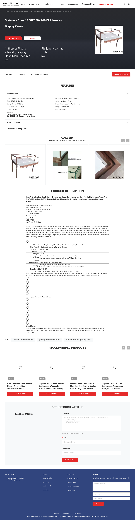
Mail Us (32, 38)
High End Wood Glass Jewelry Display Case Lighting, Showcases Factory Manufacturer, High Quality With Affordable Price (19, 388)
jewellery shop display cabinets (49, 340)
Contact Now (70, 460)
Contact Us (45, 490)
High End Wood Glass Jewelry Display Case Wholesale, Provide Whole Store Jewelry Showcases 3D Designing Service (51, 388)
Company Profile (47, 478)
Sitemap (56, 513)
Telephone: (66, 448)
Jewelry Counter (72, 482)
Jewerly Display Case (25, 11)
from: (65, 438)
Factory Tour (45, 482)
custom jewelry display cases (23, 340)
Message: (66, 413)
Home (7, 11)
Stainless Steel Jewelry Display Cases (78, 340)
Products (14, 11)
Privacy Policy (77, 513)
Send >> (98, 504)
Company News (88, 4)
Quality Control (46, 486)
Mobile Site (66, 513)
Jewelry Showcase (73, 478)
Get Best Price (13, 38)
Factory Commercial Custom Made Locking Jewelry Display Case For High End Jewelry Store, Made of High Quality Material (83, 388)
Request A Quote (121, 74)
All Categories (71, 490)
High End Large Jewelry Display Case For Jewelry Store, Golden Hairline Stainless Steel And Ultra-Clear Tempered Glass (115, 388)
